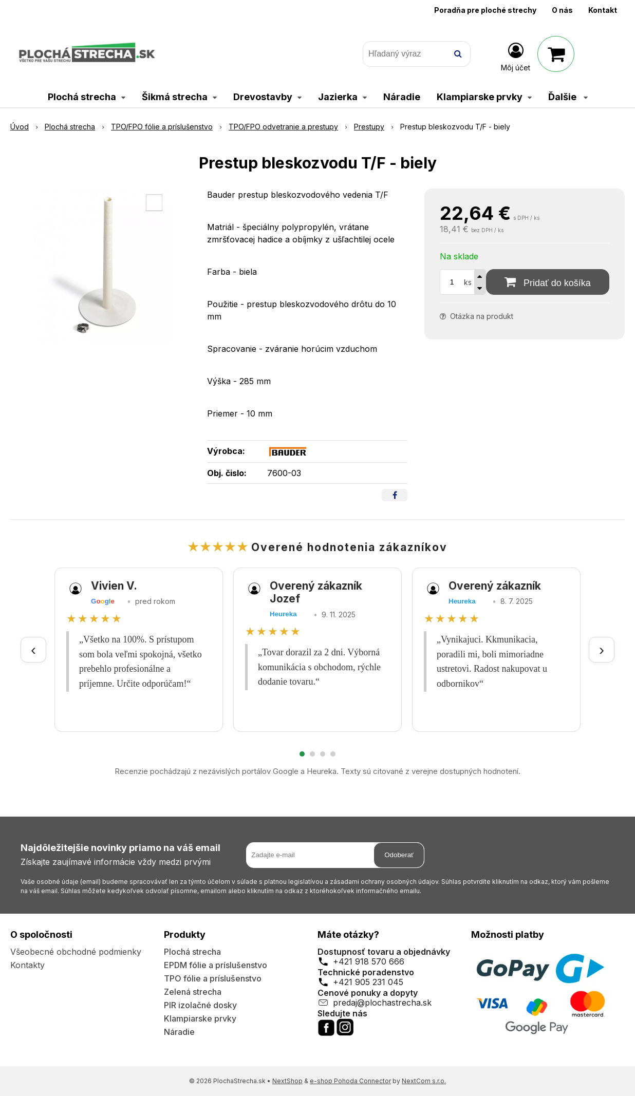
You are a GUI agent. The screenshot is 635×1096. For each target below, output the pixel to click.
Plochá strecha (192, 952)
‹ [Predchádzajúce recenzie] (33, 649)
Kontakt (602, 10)
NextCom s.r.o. (424, 1081)
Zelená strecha (192, 992)
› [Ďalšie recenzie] (601, 649)
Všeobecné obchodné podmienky (75, 952)
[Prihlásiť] (515, 56)
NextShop (287, 1081)
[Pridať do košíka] (547, 282)
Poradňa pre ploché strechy (485, 10)
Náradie (179, 1032)
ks (468, 282)
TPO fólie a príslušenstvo (213, 978)
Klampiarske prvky (200, 1018)
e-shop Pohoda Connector (350, 1081)
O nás (562, 10)
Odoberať (399, 855)
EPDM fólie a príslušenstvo (215, 965)
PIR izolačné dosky (200, 1005)
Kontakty (27, 965)
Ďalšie (568, 96)
